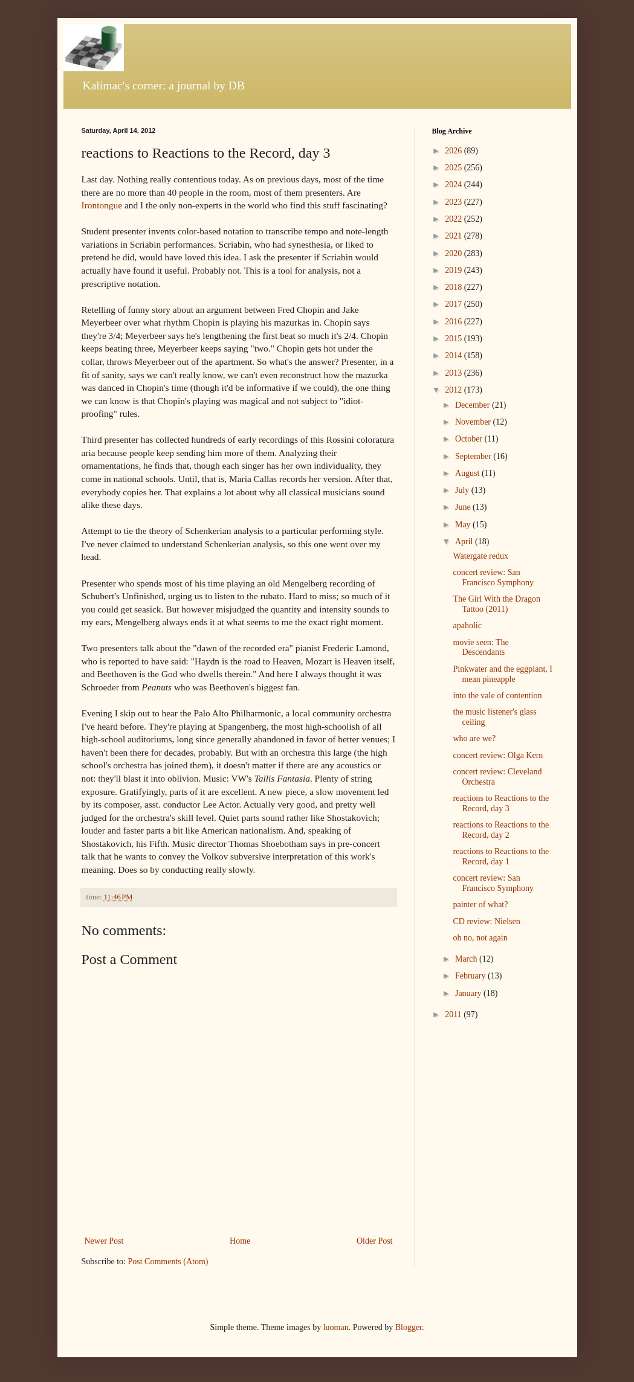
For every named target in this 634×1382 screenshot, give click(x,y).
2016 (454, 321)
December (473, 405)
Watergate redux (480, 556)
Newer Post (104, 1240)
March (467, 958)
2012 (454, 389)
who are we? (474, 738)
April (465, 541)
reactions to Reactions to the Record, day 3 (501, 803)
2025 (454, 167)
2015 (454, 338)
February (471, 975)
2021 (454, 235)
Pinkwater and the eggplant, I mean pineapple (502, 674)
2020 (454, 253)
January (469, 993)
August (468, 473)
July (463, 490)
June (464, 507)
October (470, 438)
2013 (454, 373)
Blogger (408, 1327)
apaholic (467, 625)
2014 (454, 355)
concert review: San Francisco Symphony (493, 577)
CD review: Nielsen (486, 921)
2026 (454, 150)
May (464, 524)
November (474, 421)
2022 (454, 218)
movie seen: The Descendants (480, 647)
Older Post (375, 1240)
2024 (454, 184)
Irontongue (102, 205)
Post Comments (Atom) (168, 1261)
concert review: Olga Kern (498, 755)
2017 (454, 304)
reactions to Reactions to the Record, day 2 (501, 830)
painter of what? (480, 904)
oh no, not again (480, 937)
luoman (336, 1327)
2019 (454, 270)
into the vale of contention (497, 695)
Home (240, 1240)
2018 (454, 287)
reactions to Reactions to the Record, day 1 (501, 856)
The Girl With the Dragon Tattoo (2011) (496, 604)
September (474, 456)
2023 (454, 202)
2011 (454, 1014)
